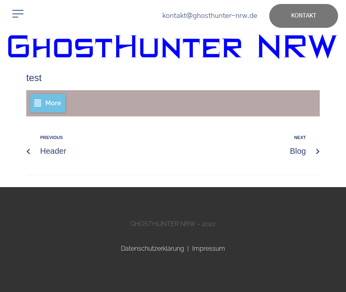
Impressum (208, 248)
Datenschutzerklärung (152, 248)
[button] (18, 14)
